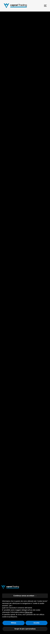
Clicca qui (28, 612)
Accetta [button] (36, 623)
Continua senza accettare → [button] (25, 596)
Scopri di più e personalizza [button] (24, 629)
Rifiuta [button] (13, 623)
